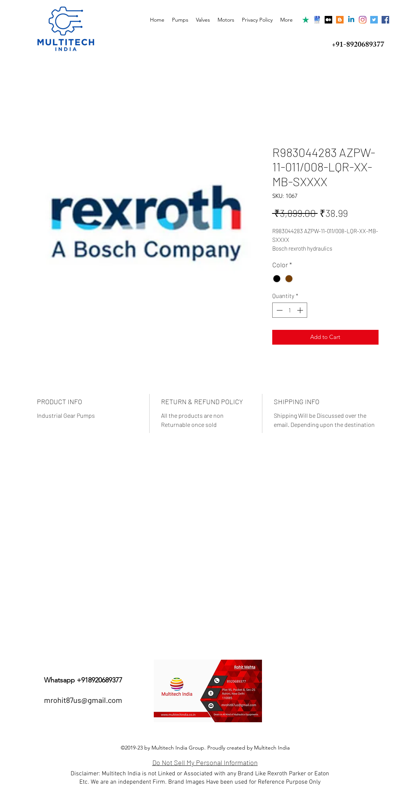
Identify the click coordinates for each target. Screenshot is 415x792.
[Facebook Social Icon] (385, 20)
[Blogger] (340, 20)
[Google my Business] (317, 20)
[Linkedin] (351, 20)
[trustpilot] (305, 20)
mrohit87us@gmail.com (83, 699)
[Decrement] (278, 310)
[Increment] (300, 310)
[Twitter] (374, 20)
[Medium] (328, 20)
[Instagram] (362, 20)
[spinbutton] (289, 310)
